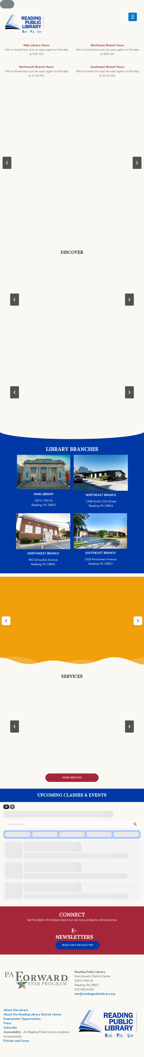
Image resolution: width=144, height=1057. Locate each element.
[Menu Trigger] (132, 17)
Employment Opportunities (22, 1019)
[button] (7, 163)
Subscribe (10, 1028)
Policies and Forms (16, 1041)
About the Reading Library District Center (32, 1014)
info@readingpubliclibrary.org (95, 994)
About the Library (16, 1010)
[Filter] (6, 807)
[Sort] (12, 807)
